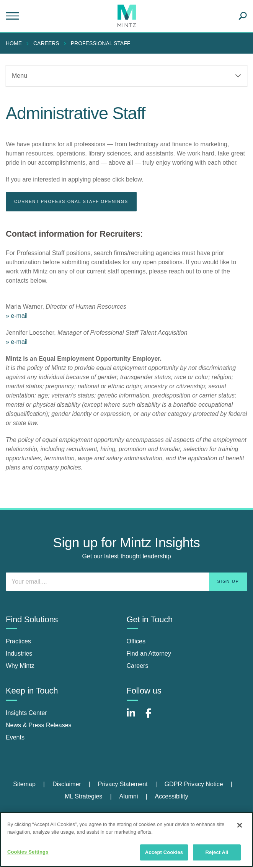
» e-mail (17, 315)
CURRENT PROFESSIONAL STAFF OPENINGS (71, 201)
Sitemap (24, 784)
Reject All (216, 852)
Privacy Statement (123, 784)
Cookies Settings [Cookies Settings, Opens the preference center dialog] (28, 852)
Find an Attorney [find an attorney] (149, 653)
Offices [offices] (136, 641)
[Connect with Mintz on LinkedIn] (134, 717)
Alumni (128, 796)
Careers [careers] (138, 666)
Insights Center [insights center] (26, 713)
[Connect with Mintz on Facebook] (153, 717)
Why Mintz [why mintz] (20, 666)
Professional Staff (101, 43)
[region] (126, 839)
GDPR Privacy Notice (194, 784)
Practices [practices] (18, 641)
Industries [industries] (19, 653)
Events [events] (15, 737)
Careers (46, 43)
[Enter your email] (126, 582)
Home (14, 43)
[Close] (239, 825)
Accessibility (171, 796)
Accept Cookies (164, 852)
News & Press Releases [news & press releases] (39, 725)
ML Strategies (83, 796)
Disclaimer (66, 784)
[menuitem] (16, 43)
